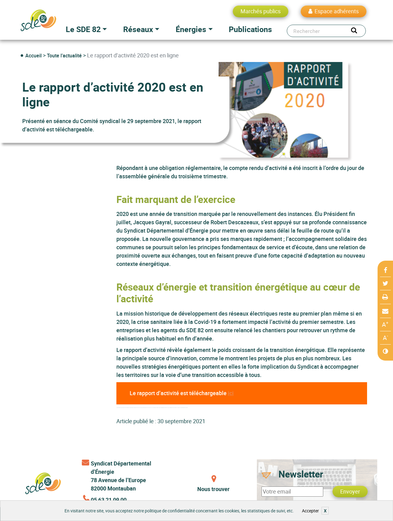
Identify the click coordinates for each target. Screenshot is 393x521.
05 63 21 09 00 (109, 499)
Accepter (310, 511)
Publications (250, 29)
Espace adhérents (337, 11)
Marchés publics (260, 11)
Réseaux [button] (138, 29)
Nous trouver (213, 489)
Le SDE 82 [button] (83, 29)
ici (231, 393)
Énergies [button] (191, 29)
